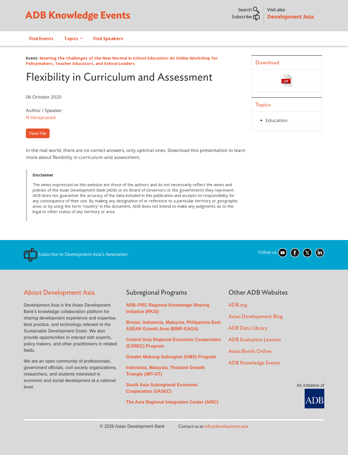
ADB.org (237, 305)
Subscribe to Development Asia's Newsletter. (76, 254)
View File (37, 133)
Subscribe (246, 17)
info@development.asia (226, 426)
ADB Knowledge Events (254, 363)
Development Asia (290, 16)
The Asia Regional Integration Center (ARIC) (172, 402)
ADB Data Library (247, 328)
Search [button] (249, 10)
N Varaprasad (41, 117)
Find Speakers (108, 38)
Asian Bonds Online (250, 351)
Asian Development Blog (255, 316)
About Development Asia (59, 292)
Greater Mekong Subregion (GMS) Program (171, 357)
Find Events (41, 38)
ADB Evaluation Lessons (254, 339)
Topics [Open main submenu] (71, 38)
